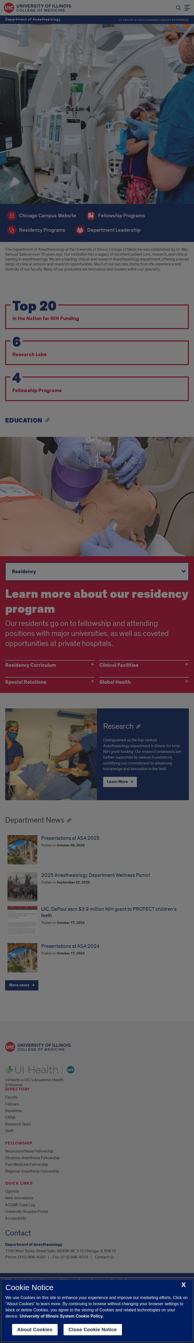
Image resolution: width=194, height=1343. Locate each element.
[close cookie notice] (183, 1285)
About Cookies (34, 1329)
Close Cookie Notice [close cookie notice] (93, 1329)
